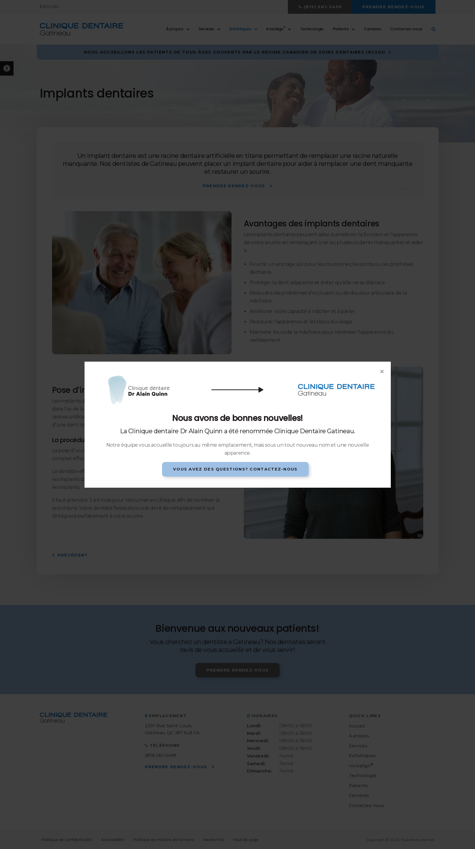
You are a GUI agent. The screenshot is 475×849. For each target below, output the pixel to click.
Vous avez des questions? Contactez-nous (235, 469)
